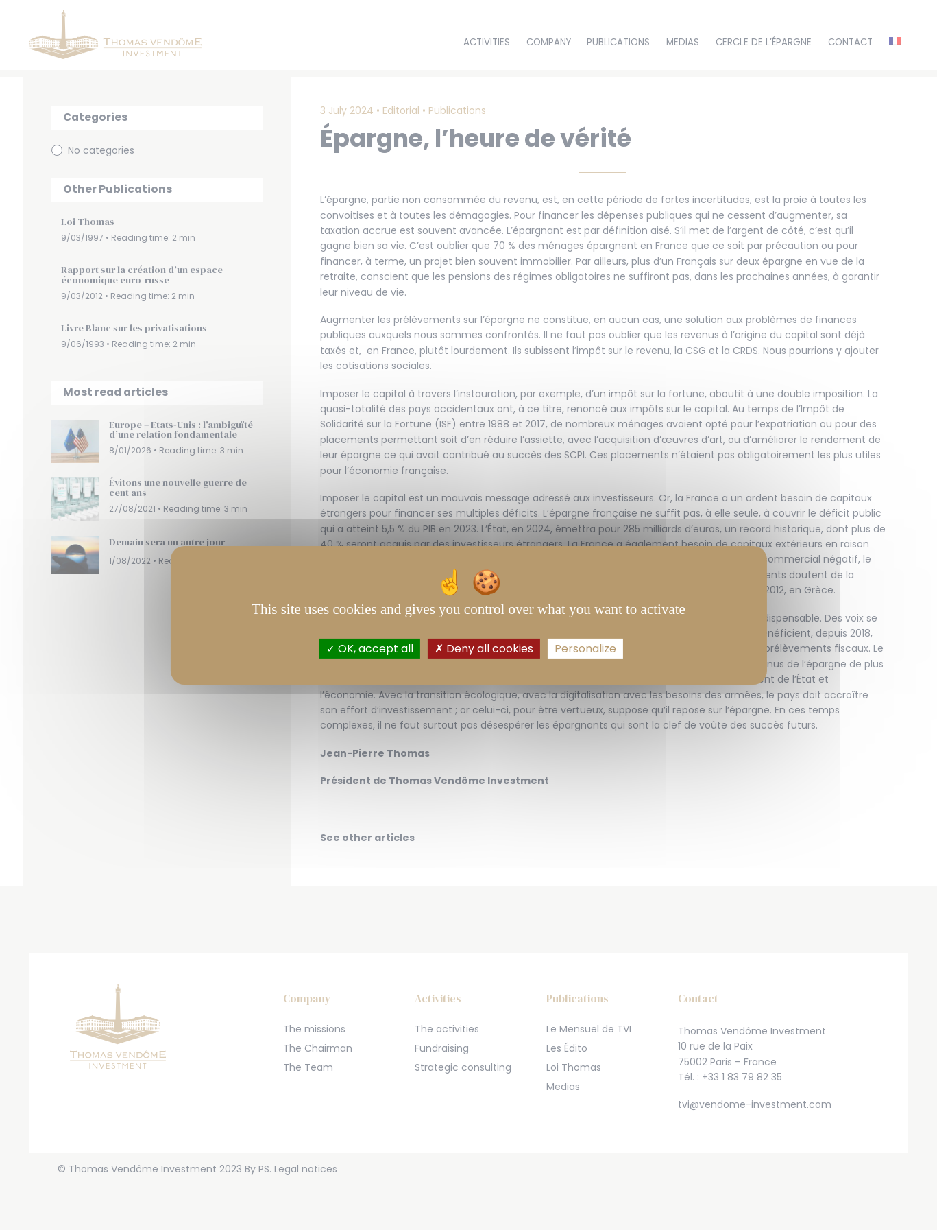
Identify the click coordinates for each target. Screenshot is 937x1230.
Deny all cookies (484, 648)
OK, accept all (369, 648)
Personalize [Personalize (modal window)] (585, 648)
